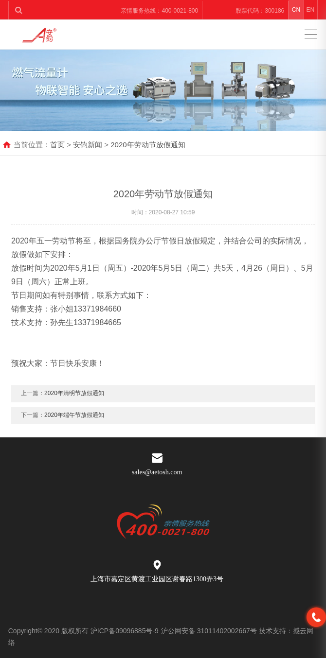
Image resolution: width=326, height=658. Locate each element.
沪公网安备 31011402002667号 (210, 631)
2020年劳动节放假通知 (147, 144)
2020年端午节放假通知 (74, 421)
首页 (57, 144)
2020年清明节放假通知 (74, 400)
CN (296, 9)
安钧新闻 (87, 144)
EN (310, 9)
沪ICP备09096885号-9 (125, 631)
